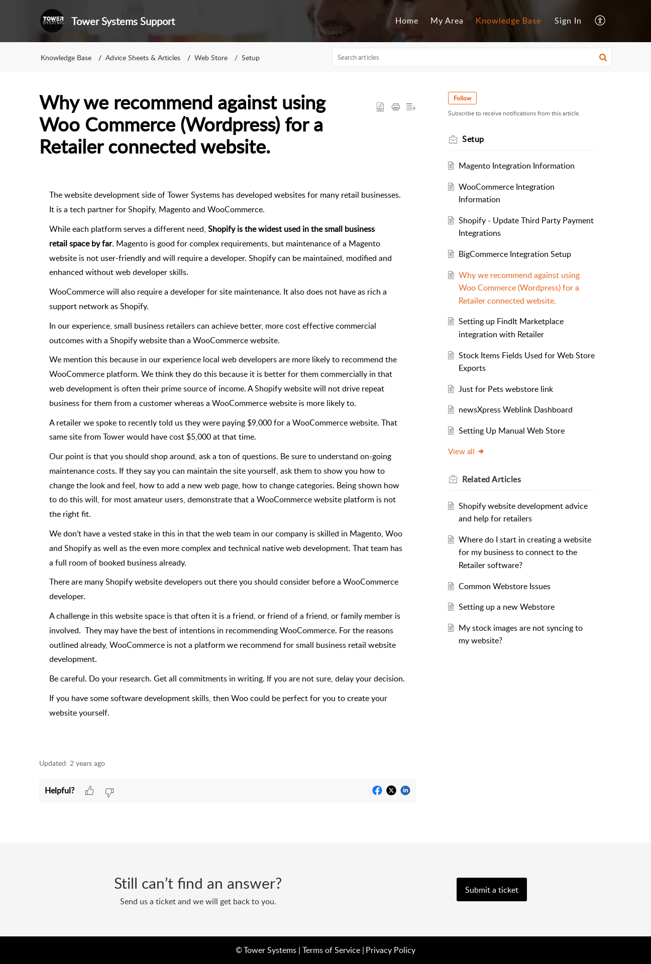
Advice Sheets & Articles (142, 57)
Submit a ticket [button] (491, 889)
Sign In (568, 20)
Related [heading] (491, 479)
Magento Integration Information (517, 165)
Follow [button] (462, 98)
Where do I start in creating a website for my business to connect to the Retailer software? (525, 552)
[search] (472, 57)
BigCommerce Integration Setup (515, 253)
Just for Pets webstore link (506, 388)
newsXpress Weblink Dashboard (516, 409)
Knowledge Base (66, 57)
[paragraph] (227, 463)
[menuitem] (568, 21)
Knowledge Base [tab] (508, 20)
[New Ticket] (492, 889)
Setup (251, 57)
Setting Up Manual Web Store (512, 430)
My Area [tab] (447, 20)
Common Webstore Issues (505, 586)
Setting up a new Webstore (507, 606)
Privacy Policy (390, 949)
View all (466, 451)
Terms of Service (331, 949)
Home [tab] (406, 20)
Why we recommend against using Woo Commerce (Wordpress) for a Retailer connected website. (519, 287)
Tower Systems (270, 949)
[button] (600, 21)
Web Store (211, 57)
